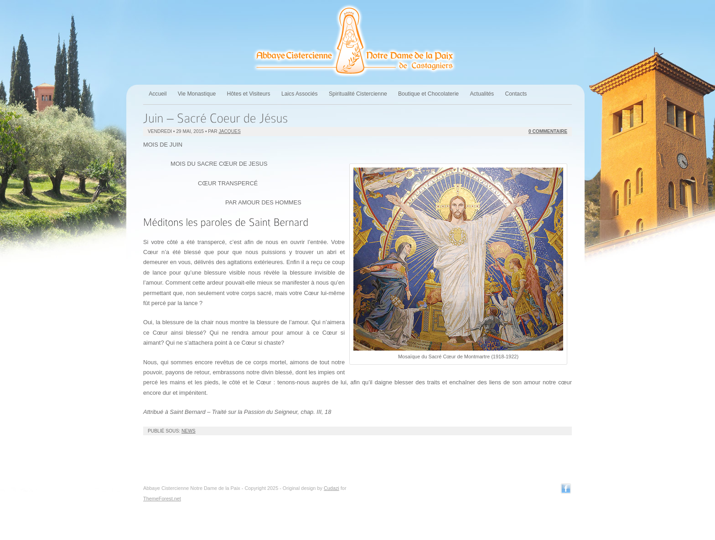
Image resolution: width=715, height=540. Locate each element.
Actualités (482, 94)
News (188, 430)
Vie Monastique (197, 94)
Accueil (157, 94)
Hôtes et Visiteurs (248, 94)
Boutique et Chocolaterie (428, 94)
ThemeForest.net (162, 498)
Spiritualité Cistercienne (358, 94)
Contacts (516, 94)
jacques (229, 131)
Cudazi (331, 488)
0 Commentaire (547, 131)
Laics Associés (299, 94)
